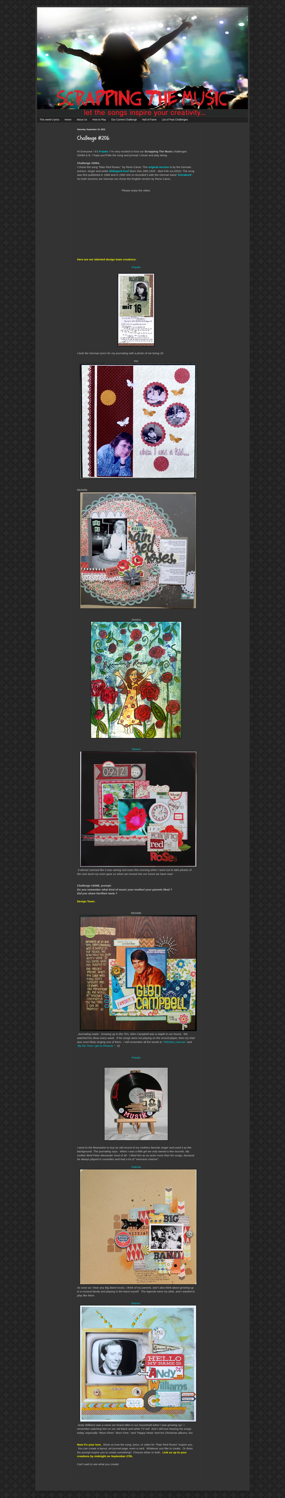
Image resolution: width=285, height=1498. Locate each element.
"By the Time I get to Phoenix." (96, 1045)
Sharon (136, 749)
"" (184, 174)
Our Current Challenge (124, 119)
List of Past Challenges (175, 119)
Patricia (136, 1166)
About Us (82, 119)
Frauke (103, 151)
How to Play (99, 119)
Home (68, 119)
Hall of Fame (149, 119)
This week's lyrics (49, 119)
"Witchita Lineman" (174, 1041)
